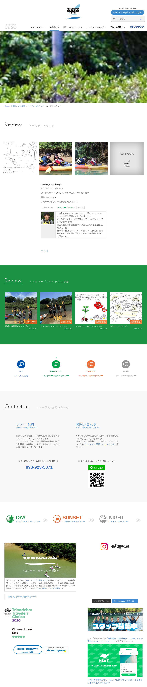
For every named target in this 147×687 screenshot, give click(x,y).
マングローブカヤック (36, 106)
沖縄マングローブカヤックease (22, 597)
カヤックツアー (38, 27)
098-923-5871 (136, 27)
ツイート (45, 251)
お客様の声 (54, 27)
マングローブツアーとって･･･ (53, 326)
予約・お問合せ (117, 27)
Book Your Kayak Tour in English (127, 12)
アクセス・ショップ (96, 27)
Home (6, 106)
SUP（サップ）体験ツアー (36, 580)
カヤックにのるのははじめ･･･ (88, 326)
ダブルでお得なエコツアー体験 (47, 588)
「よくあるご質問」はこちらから (99, 444)
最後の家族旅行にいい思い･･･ (18, 326)
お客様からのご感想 (18, 106)
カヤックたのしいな (119, 326)
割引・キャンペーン (72, 27)
